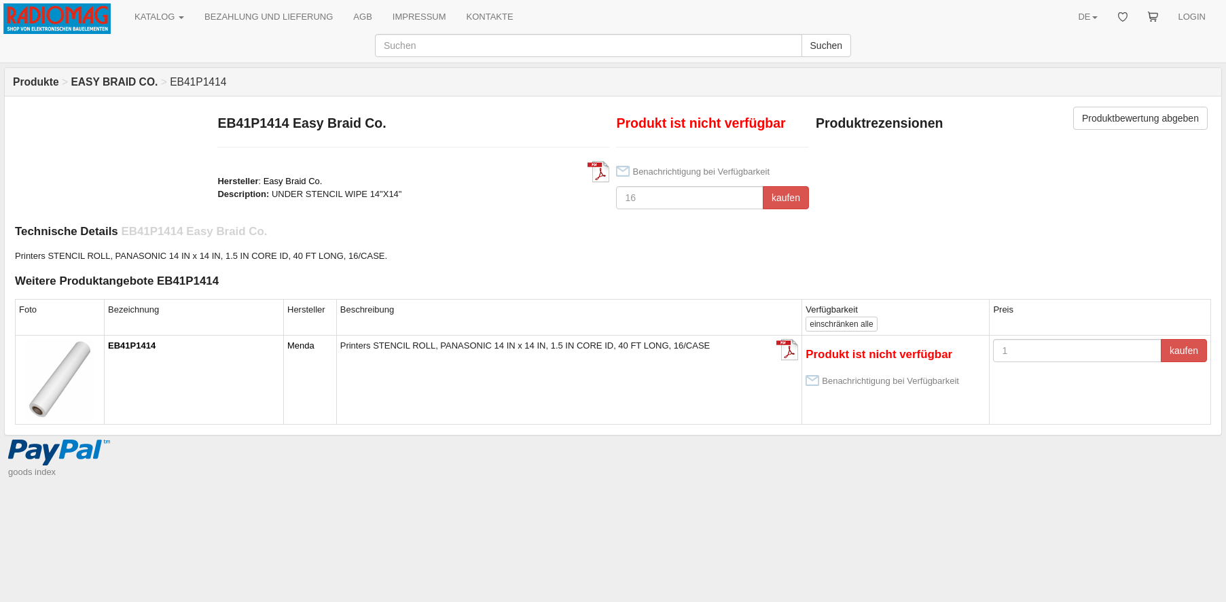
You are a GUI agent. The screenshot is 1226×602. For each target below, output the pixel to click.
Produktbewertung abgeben (1140, 118)
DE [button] (1087, 17)
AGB (362, 17)
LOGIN (1192, 17)
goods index (32, 472)
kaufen (786, 197)
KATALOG (159, 17)
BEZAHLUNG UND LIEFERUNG (268, 17)
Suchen (826, 45)
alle (841, 324)
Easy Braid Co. (293, 181)
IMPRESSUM (419, 17)
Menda (300, 345)
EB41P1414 (132, 345)
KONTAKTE (490, 17)
